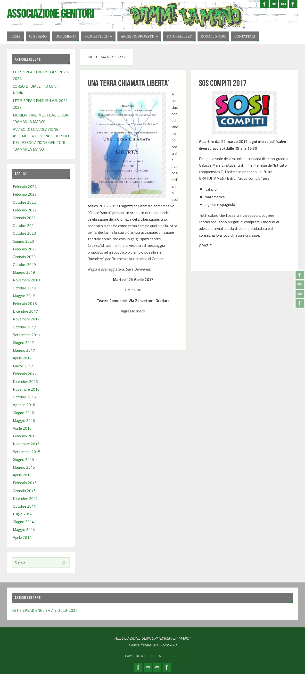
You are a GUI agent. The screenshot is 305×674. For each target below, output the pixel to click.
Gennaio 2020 (24, 257)
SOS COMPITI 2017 (223, 83)
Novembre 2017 (26, 319)
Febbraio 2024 (25, 186)
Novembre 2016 (26, 389)
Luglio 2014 (22, 514)
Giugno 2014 (23, 522)
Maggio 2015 (24, 467)
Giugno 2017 (23, 342)
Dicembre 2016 (25, 381)
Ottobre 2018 (24, 288)
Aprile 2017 (22, 358)
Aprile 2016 (22, 428)
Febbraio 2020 (25, 249)
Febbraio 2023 (25, 194)
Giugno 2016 (23, 413)
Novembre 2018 (26, 280)
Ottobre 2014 (24, 506)
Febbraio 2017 (25, 374)
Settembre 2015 (26, 452)
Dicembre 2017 (25, 311)
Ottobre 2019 (24, 264)
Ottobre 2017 (24, 327)
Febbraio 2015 (25, 483)
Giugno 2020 (23, 241)
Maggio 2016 (24, 420)
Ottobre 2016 (24, 397)
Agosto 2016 (24, 405)
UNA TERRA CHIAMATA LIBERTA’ (128, 83)
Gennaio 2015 (24, 491)
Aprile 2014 (22, 537)
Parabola (151, 655)
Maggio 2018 (24, 296)
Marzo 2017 (23, 366)
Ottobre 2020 (24, 233)
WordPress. (171, 655)
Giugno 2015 (23, 459)
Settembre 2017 (26, 335)
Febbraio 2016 (25, 436)
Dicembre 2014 (25, 498)
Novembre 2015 (26, 444)
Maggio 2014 (24, 529)
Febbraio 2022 (25, 210)
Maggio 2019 (24, 272)
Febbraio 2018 (25, 303)
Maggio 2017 (24, 350)
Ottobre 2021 (24, 225)
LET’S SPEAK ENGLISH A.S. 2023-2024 (44, 610)
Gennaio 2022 (24, 218)
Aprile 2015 (22, 475)
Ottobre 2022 (24, 202)
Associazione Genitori (50, 13)
